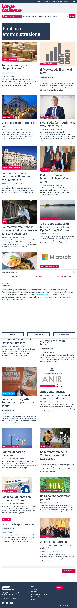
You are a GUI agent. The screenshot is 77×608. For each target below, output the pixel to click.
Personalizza (38, 334)
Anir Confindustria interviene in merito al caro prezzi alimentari (55, 395)
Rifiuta (12, 334)
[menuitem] (29, 1)
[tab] (13, 277)
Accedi (72, 16)
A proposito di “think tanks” (54, 342)
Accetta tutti (64, 334)
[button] (74, 272)
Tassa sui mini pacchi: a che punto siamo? (17, 66)
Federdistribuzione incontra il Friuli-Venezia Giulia (56, 178)
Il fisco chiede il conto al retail (56, 71)
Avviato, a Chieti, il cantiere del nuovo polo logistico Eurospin (17, 339)
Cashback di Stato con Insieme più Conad (16, 498)
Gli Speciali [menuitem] (51, 16)
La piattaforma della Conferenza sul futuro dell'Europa (54, 455)
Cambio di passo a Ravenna (13, 453)
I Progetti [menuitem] (40, 16)
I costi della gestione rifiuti (19, 524)
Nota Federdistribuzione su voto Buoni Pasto (57, 124)
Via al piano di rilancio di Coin (18, 124)
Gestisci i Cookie (66, 606)
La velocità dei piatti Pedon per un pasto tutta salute (18, 402)
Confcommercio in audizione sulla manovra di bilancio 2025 (18, 176)
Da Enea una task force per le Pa (55, 497)
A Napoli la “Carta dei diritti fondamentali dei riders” (55, 545)
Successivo (68, 571)
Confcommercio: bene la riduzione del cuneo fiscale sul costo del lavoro (19, 230)
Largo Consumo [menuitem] (28, 16)
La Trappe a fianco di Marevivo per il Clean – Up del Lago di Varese (56, 227)
